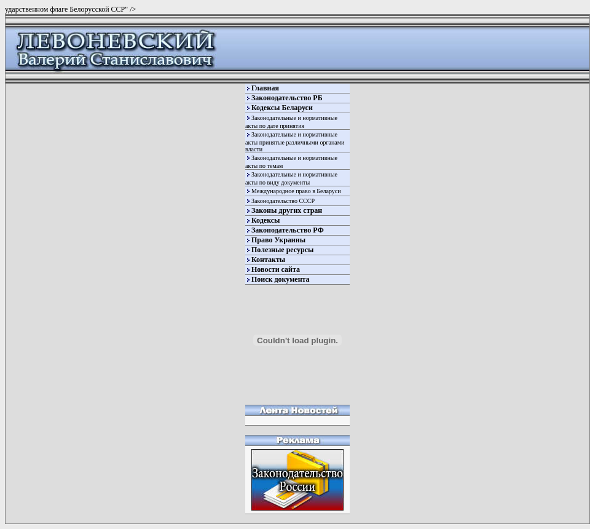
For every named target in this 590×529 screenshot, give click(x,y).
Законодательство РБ (287, 97)
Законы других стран (286, 210)
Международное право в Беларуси (296, 191)
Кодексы (265, 220)
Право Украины (278, 240)
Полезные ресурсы (282, 249)
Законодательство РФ (287, 230)
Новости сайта (275, 269)
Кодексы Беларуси (282, 107)
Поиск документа (280, 279)
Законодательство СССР (283, 200)
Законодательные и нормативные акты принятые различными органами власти (294, 142)
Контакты (268, 259)
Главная (265, 88)
